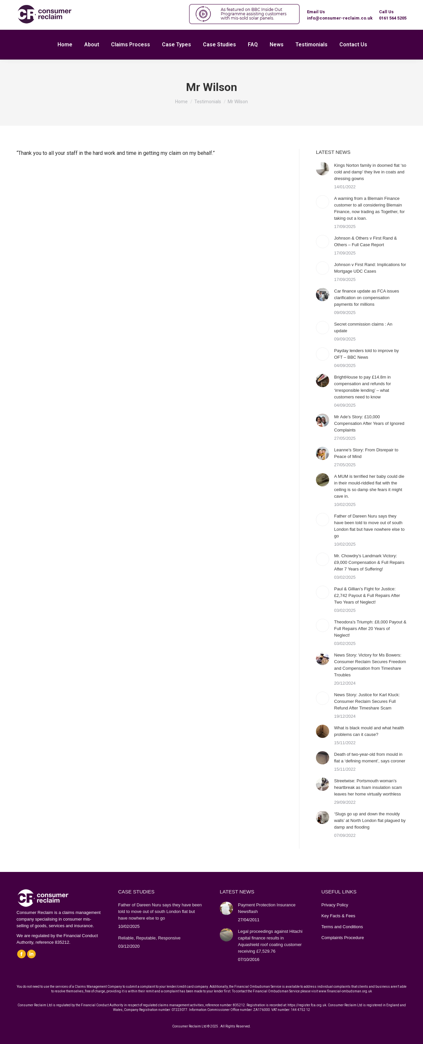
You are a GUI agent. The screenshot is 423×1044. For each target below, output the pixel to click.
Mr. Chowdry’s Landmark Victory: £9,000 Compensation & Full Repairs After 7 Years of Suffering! (369, 562)
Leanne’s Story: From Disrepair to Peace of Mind (366, 453)
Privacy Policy (335, 904)
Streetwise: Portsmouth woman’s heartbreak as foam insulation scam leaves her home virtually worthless (368, 787)
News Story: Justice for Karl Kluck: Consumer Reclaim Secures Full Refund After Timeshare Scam (367, 701)
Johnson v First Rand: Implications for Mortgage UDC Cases (370, 268)
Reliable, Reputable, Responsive (149, 937)
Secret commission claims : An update (363, 327)
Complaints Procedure (343, 937)
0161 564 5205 (392, 18)
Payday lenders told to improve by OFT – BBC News (366, 354)
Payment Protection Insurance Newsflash (266, 908)
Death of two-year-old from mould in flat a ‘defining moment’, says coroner (369, 757)
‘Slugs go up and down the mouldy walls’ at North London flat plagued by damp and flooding (369, 820)
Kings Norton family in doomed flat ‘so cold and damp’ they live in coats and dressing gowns (370, 172)
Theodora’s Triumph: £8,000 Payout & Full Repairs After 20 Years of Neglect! (370, 628)
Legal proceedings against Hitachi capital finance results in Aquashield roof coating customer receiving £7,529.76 (270, 941)
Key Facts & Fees (339, 915)
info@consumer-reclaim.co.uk (339, 18)
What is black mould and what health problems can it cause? (369, 731)
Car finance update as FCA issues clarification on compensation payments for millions (366, 298)
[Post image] (322, 168)
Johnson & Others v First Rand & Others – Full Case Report (365, 241)
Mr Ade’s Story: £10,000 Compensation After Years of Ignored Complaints (369, 423)
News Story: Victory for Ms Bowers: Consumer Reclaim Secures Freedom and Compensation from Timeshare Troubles (370, 665)
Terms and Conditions (342, 926)
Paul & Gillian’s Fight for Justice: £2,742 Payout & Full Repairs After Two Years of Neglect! (367, 595)
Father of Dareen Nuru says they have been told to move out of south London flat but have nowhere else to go (369, 526)
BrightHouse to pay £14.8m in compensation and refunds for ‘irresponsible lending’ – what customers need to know (362, 387)
